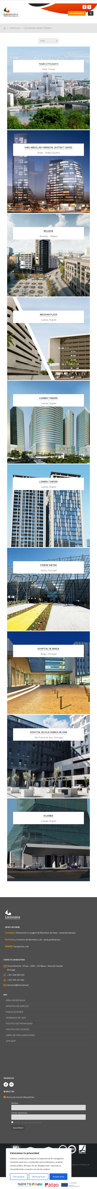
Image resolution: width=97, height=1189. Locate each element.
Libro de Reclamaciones (20, 1035)
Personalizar (19, 1176)
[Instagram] (89, 7)
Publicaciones (14, 1012)
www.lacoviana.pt (67, 932)
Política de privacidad (19, 1023)
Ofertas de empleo (17, 1006)
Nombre (14, 1103)
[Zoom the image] (48, 1147)
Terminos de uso (16, 1018)
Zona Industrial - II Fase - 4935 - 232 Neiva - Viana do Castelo (35, 966)
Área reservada (15, 1000)
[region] (38, 1165)
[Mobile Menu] (90, 13)
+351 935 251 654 (15, 980)
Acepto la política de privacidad (28, 1122)
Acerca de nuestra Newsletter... (19, 1097)
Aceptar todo (58, 1176)
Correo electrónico (19, 1113)
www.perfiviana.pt (52, 939)
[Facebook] (84, 7)
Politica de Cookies (17, 1029)
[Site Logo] (11, 12)
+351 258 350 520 (15, 975)
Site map (11, 1041)
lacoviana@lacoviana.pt (18, 985)
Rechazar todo (38, 1176)
